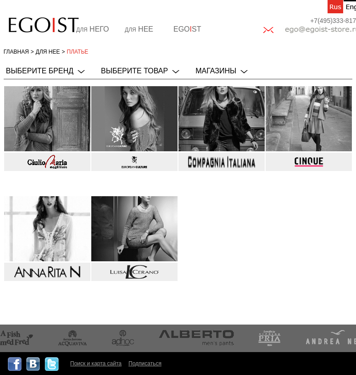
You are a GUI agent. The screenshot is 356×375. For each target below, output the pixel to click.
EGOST (187, 29)
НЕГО (92, 29)
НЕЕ (139, 29)
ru (335, 6)
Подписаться (144, 363)
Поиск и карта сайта (96, 363)
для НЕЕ (48, 52)
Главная (16, 52)
